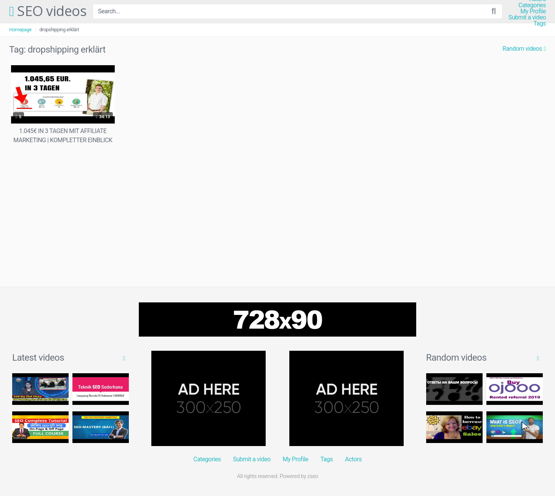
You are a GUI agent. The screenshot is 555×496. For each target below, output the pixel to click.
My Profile (533, 11)
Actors (353, 459)
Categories (532, 5)
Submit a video (527, 17)
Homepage (20, 29)
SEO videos (48, 11)
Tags (539, 24)
